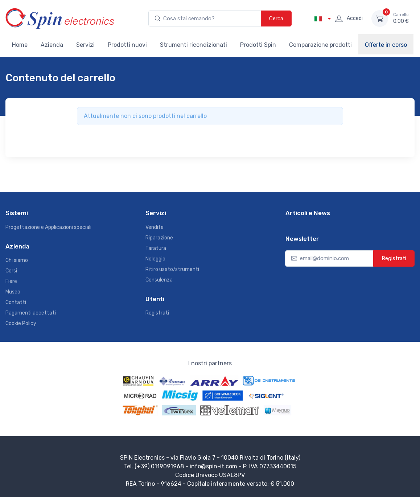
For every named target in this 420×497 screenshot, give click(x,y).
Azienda (52, 44)
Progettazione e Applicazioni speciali (48, 227)
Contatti (15, 302)
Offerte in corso (386, 44)
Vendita (154, 227)
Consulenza (159, 280)
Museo (12, 292)
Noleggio (155, 259)
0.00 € (401, 18)
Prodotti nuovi (127, 44)
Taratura (155, 248)
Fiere (11, 281)
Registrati (157, 313)
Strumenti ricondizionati (193, 44)
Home (20, 44)
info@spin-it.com (213, 466)
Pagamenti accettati (30, 313)
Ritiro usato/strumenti (172, 269)
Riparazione (159, 238)
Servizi (85, 44)
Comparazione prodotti (320, 44)
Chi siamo (16, 260)
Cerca (276, 18)
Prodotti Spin (258, 44)
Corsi (11, 271)
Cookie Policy (20, 323)
